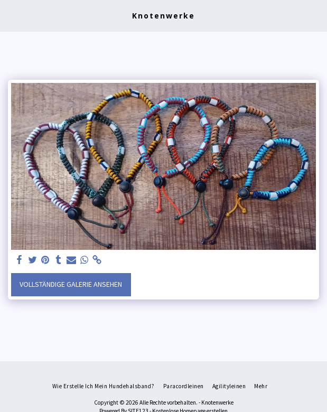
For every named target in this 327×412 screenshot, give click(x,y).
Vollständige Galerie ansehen (71, 284)
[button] (12, 15)
